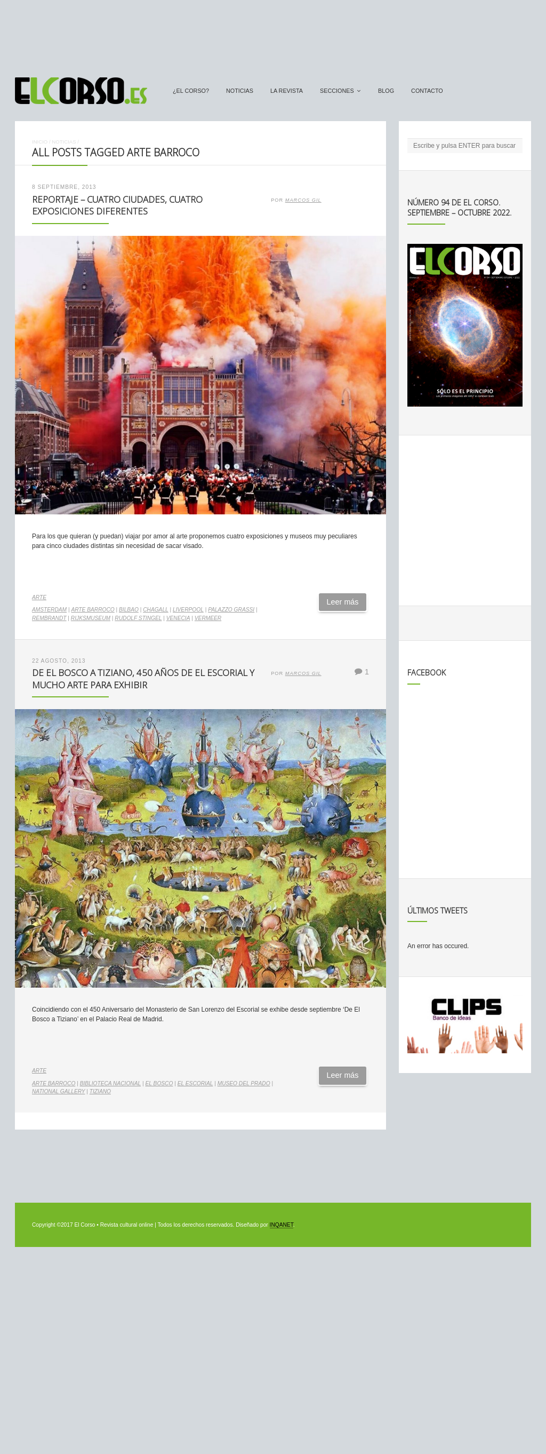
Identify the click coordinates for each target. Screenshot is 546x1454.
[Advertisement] (273, 34)
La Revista (286, 91)
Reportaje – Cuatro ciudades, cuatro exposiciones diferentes (117, 205)
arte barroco (92, 610)
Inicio (39, 142)
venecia (178, 618)
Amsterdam (49, 610)
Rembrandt (49, 618)
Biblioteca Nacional (110, 1083)
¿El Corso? (191, 91)
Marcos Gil (303, 200)
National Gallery (58, 1091)
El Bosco (159, 1083)
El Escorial (195, 1083)
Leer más (343, 602)
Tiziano (100, 1091)
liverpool (188, 610)
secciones (337, 91)
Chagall (155, 610)
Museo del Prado (244, 1083)
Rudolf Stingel (138, 618)
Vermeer (208, 618)
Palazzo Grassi (231, 610)
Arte (39, 597)
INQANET (281, 1225)
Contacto (427, 91)
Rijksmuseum (90, 618)
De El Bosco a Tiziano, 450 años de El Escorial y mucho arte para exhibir (143, 678)
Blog (386, 91)
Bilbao (129, 610)
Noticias (239, 91)
